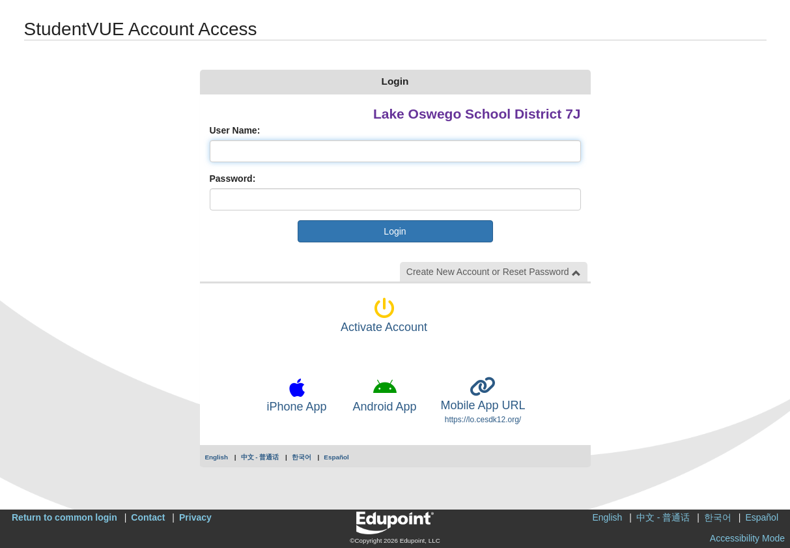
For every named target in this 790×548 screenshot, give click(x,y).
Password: (233, 178)
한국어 (301, 457)
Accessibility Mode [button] (747, 538)
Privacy (195, 517)
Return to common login (64, 517)
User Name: (235, 130)
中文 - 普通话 (260, 457)
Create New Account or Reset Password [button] (493, 272)
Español (336, 457)
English (217, 457)
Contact (148, 517)
